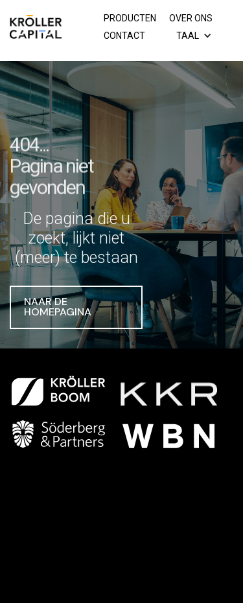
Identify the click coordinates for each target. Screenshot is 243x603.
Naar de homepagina (57, 307)
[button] (196, 36)
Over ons (191, 18)
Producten (130, 18)
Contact (124, 35)
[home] (36, 30)
